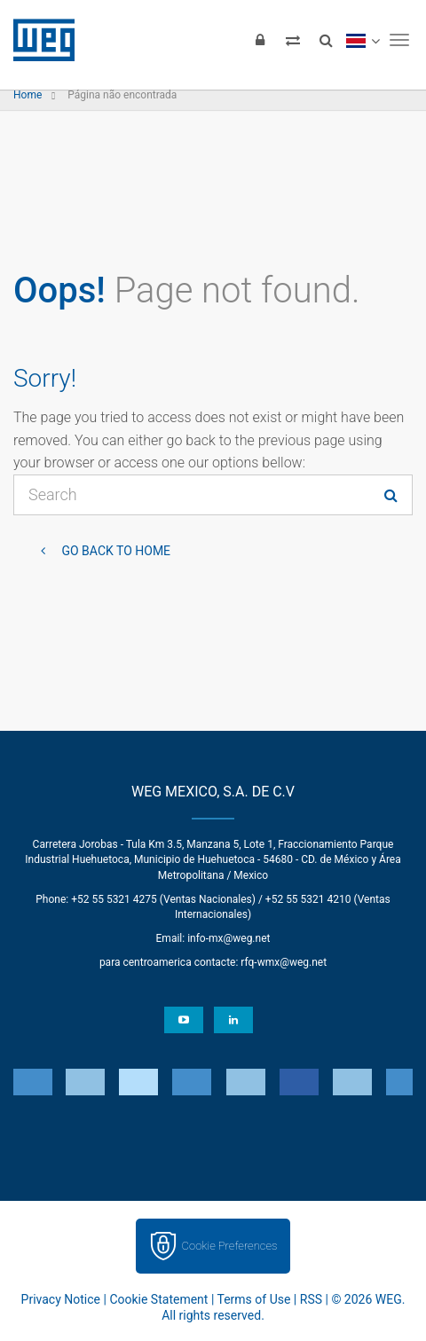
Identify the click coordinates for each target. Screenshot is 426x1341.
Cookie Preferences (230, 1245)
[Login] (260, 40)
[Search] (325, 40)
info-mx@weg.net (228, 938)
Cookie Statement (158, 1299)
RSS (311, 1299)
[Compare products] (293, 40)
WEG (37, 40)
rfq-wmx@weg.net (284, 962)
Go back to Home (114, 551)
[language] (362, 40)
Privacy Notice (60, 1299)
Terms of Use (254, 1299)
